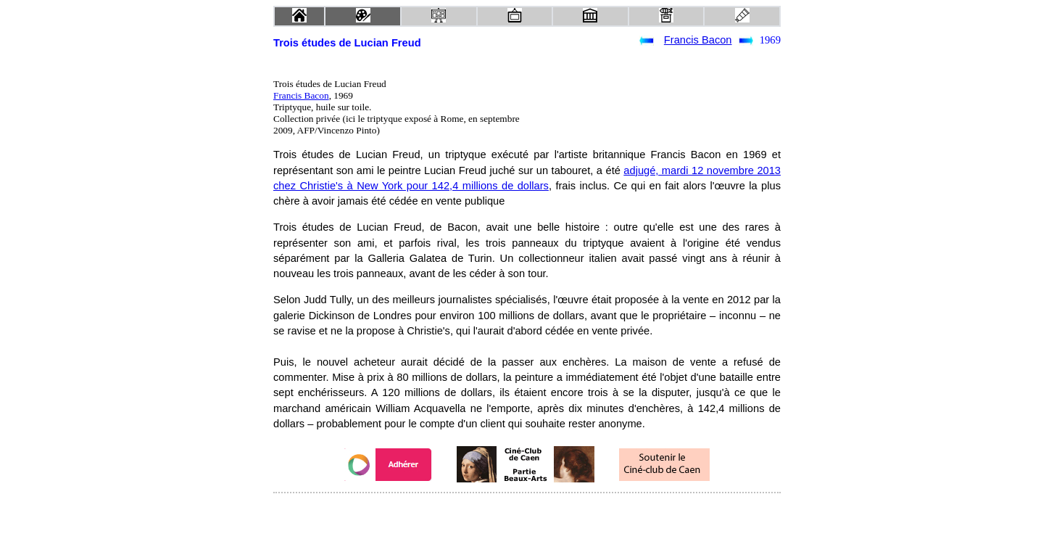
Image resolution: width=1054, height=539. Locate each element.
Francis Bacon (698, 40)
